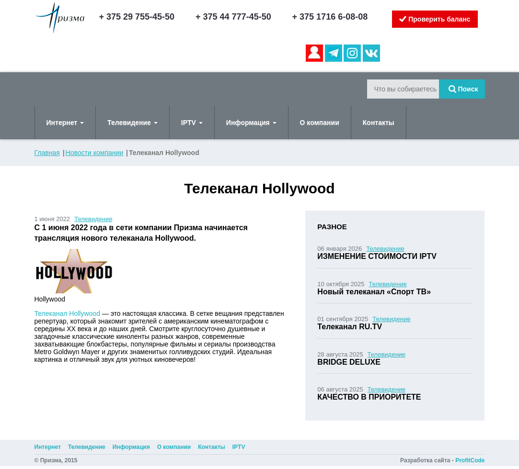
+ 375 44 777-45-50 (233, 17)
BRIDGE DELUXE (349, 362)
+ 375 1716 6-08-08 (330, 17)
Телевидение (132, 122)
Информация (251, 122)
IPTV (192, 122)
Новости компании (95, 152)
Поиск (463, 89)
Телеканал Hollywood (67, 313)
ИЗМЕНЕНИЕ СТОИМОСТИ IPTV (377, 256)
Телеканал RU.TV (349, 327)
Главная (47, 152)
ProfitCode (469, 460)
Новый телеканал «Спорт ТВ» (374, 292)
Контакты (378, 122)
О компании (319, 122)
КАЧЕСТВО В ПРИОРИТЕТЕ (369, 397)
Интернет (65, 122)
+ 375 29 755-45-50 (137, 17)
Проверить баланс (434, 19)
